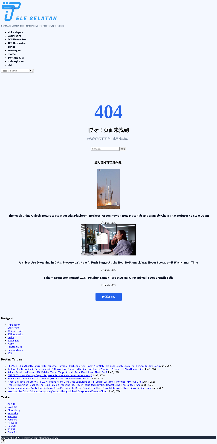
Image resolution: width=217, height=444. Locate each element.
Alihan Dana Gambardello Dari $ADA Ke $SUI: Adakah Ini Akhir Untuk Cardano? (49, 378)
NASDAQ (12, 406)
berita (11, 46)
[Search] (31, 70)
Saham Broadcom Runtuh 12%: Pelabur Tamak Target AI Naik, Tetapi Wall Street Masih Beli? (108, 277)
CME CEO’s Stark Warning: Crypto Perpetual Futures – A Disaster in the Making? (50, 375)
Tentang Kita (16, 57)
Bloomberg (14, 410)
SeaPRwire (14, 36)
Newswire (13, 413)
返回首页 (108, 296)
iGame (12, 54)
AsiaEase (12, 419)
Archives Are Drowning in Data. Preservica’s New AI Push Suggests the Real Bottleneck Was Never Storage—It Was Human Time (108, 262)
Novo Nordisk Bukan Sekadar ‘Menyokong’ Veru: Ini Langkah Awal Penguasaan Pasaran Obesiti (58, 391)
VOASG (11, 429)
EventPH (12, 432)
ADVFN (11, 403)
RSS (10, 65)
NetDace (12, 422)
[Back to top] (3, 441)
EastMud (12, 416)
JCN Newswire (17, 43)
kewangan (14, 50)
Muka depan (15, 32)
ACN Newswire (17, 39)
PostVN (12, 425)
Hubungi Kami (16, 61)
